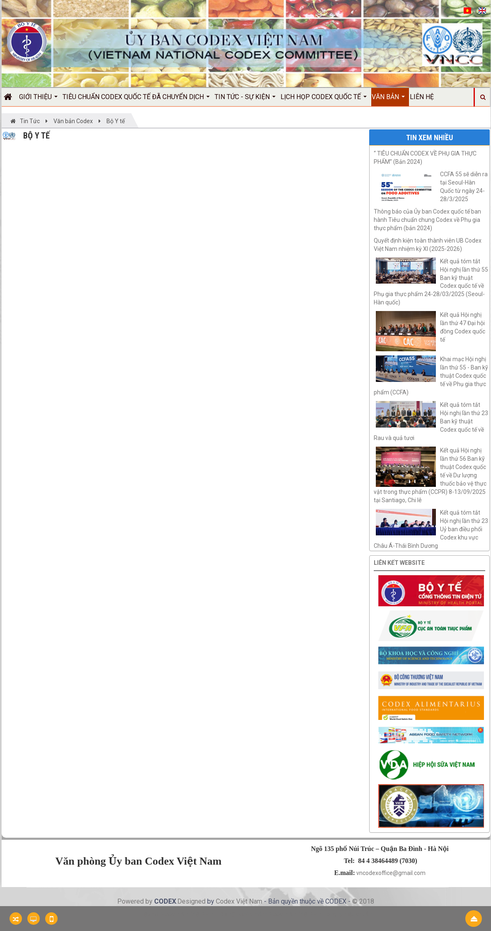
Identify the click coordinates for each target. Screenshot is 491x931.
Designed (192, 901)
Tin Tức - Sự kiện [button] (245, 99)
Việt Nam (249, 901)
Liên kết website (399, 562)
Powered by (135, 901)
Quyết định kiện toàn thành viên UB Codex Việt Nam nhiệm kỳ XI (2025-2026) (427, 244)
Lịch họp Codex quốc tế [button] (324, 99)
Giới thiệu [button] (38, 99)
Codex (226, 901)
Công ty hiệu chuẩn (347, 914)
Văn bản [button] (388, 99)
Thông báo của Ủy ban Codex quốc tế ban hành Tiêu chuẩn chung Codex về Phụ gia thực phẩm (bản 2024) (427, 219)
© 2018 (363, 901)
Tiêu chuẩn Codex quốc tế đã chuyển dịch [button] (136, 99)
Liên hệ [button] (422, 97)
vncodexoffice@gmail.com (391, 873)
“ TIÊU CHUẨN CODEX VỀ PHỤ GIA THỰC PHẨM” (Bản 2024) (425, 157)
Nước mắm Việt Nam (296, 914)
